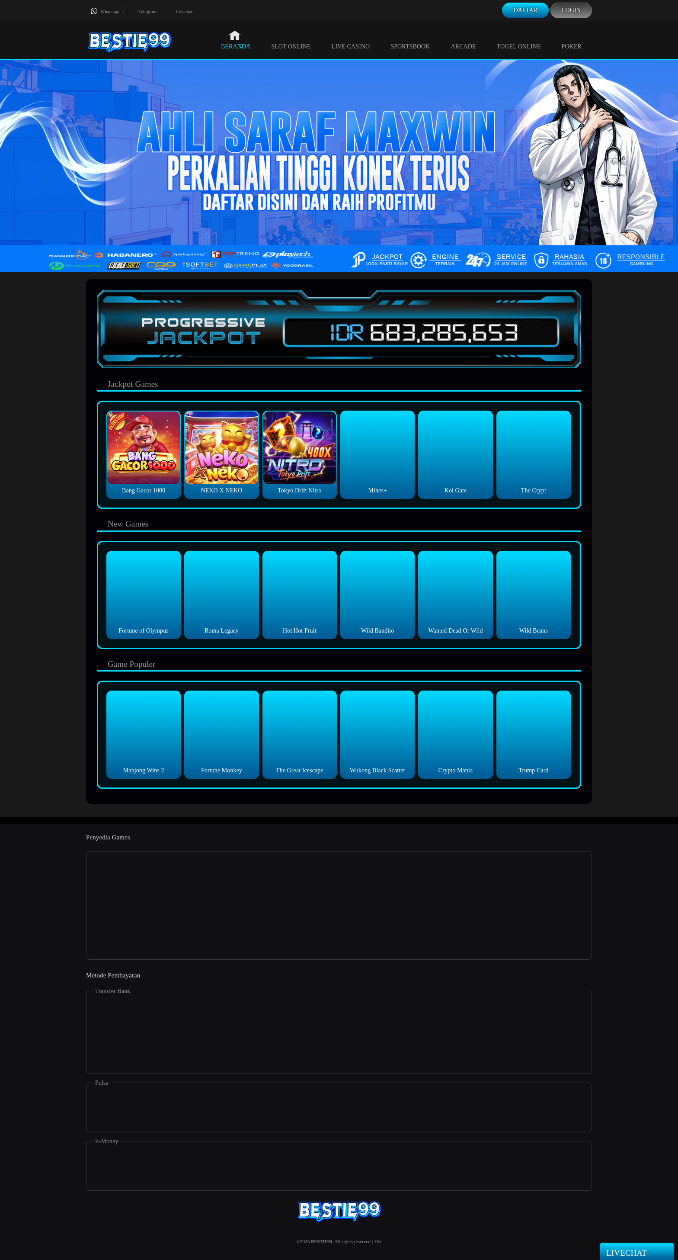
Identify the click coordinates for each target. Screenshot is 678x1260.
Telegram (142, 11)
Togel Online (519, 40)
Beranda (235, 40)
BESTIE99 (321, 1241)
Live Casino (351, 40)
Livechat (179, 11)
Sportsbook (410, 40)
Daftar (525, 10)
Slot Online (290, 40)
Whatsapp (104, 11)
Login (571, 10)
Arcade (463, 40)
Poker (572, 40)
